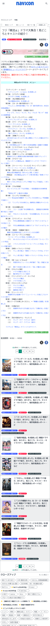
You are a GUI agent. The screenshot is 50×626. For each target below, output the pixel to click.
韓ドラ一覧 (31, 25)
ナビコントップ (6, 20)
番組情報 (43, 39)
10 (39, 351)
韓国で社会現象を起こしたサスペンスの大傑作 (23, 232)
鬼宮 (3, 615)
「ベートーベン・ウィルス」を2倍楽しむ (21, 168)
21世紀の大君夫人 (26, 619)
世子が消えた (37, 615)
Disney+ (32, 587)
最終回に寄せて (18, 290)
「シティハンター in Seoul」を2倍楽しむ (21, 92)
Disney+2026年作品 (9, 591)
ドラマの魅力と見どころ (21, 271)
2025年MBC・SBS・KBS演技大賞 (31, 583)
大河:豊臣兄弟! (22, 580)
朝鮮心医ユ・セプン (24, 612)
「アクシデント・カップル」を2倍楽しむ (21, 129)
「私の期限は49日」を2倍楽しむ (18, 101)
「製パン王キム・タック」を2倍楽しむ (20, 133)
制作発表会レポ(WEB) (10, 605)
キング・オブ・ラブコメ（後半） (24, 322)
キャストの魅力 (18, 278)
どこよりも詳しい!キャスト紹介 (14, 608)
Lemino (13, 594)
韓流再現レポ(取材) (40, 601)
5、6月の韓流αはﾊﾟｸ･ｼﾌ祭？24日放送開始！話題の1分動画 (27, 145)
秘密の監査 (14, 622)
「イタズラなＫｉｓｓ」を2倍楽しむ (19, 149)
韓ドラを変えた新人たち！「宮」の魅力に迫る (29, 267)
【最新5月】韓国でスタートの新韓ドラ (16, 601)
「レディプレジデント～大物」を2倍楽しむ (22, 119)
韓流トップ (9, 25)
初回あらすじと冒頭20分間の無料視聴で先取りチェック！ (27, 156)
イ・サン (44, 612)
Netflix (5, 587)
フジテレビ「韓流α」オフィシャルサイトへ (21, 327)
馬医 (35, 612)
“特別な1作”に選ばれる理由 (17, 193)
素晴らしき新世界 (41, 619)
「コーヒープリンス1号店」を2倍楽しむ (21, 237)
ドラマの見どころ (19, 281)
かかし (4, 622)
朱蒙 (18, 615)
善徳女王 (26, 615)
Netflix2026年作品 (20, 587)
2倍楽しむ (42, 25)
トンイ (4, 612)
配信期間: (5, 338)
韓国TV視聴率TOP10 (27, 605)
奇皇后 (11, 615)
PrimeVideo (23, 590)
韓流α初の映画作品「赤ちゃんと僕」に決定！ (23, 172)
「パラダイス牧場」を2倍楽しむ (18, 96)
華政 (11, 612)
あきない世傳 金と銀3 (10, 583)
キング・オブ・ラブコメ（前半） (24, 320)
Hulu (22, 594)
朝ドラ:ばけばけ (8, 580)
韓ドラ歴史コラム (34, 594)
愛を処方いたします (9, 619)
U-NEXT (4, 594)
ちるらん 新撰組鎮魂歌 (39, 580)
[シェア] (46, 44)
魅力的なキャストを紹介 (21, 274)
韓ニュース (20, 25)
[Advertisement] (25, 12)
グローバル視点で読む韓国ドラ (13, 597)
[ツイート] (41, 44)
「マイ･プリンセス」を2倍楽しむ (18, 124)
